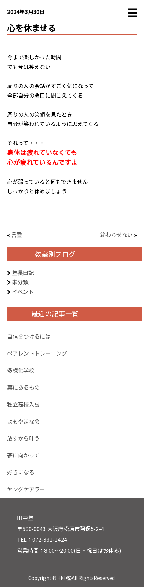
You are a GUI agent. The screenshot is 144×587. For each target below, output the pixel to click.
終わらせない (116, 234)
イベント (23, 292)
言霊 (16, 234)
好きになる (20, 472)
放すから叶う (23, 438)
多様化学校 (20, 370)
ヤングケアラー (26, 489)
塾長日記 (23, 273)
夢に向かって (23, 455)
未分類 (20, 282)
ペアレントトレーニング (37, 353)
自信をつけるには (29, 336)
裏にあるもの (23, 387)
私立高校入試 (23, 404)
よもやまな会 (23, 421)
